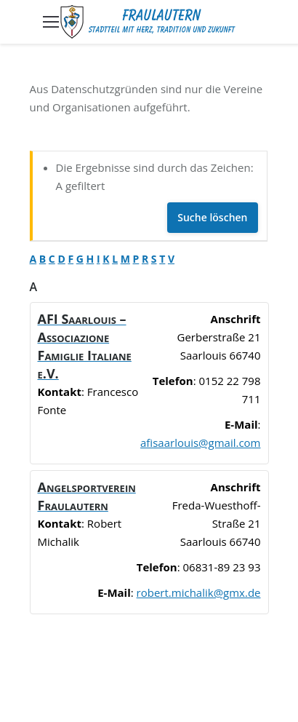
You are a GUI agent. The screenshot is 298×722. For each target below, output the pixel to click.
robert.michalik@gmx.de (199, 592)
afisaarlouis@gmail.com (200, 442)
